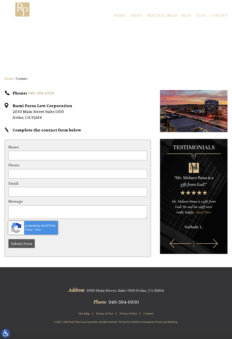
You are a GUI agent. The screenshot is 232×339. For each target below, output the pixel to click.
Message (15, 201)
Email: (13, 183)
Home (120, 16)
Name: (13, 147)
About (136, 16)
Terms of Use (104, 313)
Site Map (84, 313)
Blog (186, 16)
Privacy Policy (128, 313)
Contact (219, 16)
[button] (180, 243)
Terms (37, 229)
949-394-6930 (41, 92)
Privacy (28, 229)
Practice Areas (162, 16)
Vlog (201, 16)
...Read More (202, 212)
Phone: (14, 165)
